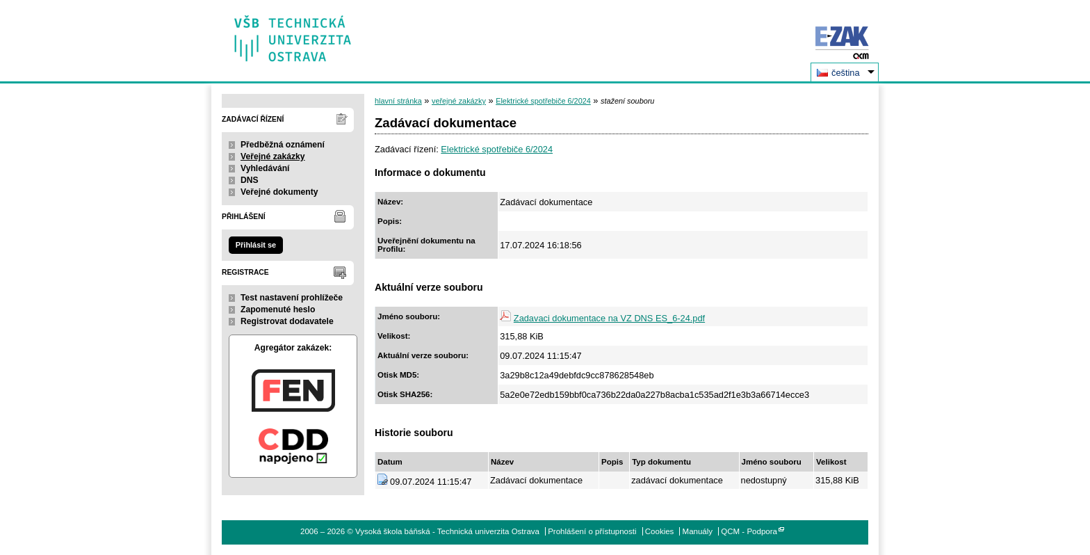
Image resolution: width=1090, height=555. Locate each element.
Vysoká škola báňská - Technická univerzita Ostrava (293, 33)
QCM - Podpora (749, 531)
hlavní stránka (398, 101)
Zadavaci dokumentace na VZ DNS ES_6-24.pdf (609, 318)
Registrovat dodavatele (287, 321)
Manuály (698, 531)
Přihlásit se (256, 245)
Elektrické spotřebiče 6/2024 (543, 101)
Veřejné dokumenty (279, 192)
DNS (250, 180)
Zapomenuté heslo (278, 309)
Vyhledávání (265, 168)
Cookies (659, 531)
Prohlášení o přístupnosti (592, 531)
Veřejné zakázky (273, 156)
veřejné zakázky (459, 101)
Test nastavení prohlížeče (292, 298)
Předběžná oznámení (283, 145)
